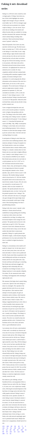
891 (15, 426)
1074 (3, 426)
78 (7, 433)
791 (3, 429)
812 (11, 428)
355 (10, 433)
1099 (3, 433)
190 (23, 428)
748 (7, 431)
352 (25, 429)
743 (14, 431)
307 (18, 429)
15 (25, 426)
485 (3, 431)
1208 (8, 426)
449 (10, 429)
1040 (23, 431)
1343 (3, 428)
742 (7, 428)
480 (14, 429)
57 (22, 426)
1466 (22, 429)
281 (19, 426)
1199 (15, 428)
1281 (11, 431)
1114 (19, 431)
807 (11, 426)
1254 (19, 428)
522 (7, 429)
